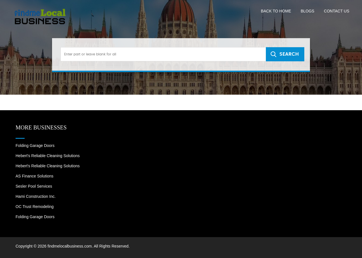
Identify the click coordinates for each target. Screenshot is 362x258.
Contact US (336, 11)
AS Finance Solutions (34, 176)
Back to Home (276, 11)
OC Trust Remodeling (35, 206)
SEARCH (289, 54)
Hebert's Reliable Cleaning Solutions (48, 155)
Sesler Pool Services (34, 186)
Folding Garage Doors (35, 145)
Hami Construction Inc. (36, 196)
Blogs (307, 11)
